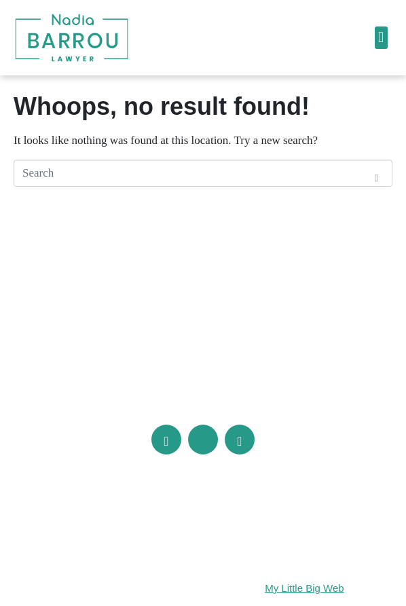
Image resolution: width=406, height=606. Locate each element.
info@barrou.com (256, 389)
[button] (381, 37)
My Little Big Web (304, 588)
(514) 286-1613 (140, 389)
